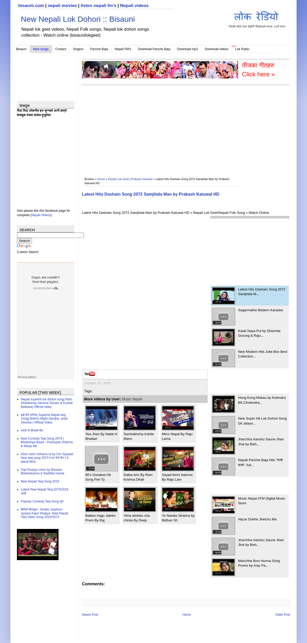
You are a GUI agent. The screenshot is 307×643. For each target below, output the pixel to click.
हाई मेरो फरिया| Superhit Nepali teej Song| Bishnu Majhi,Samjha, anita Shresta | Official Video (44, 418)
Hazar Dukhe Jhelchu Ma (257, 519)
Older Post (282, 615)
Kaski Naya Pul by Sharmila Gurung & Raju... (259, 333)
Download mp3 (187, 49)
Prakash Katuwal (141, 179)
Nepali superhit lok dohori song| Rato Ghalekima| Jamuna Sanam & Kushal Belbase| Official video (47, 403)
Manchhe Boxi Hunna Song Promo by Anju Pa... (259, 563)
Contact (60, 49)
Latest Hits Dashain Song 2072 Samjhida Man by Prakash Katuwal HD (150, 194)
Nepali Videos (41, 215)
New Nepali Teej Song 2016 (40, 481)
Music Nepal (132, 399)
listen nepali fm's (98, 5)
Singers (78, 49)
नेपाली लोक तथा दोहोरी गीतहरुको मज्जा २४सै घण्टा (257, 18)
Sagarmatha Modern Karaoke (260, 310)
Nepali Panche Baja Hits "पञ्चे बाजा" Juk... (260, 462)
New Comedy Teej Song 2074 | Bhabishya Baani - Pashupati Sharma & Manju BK (47, 442)
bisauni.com (31, 5)
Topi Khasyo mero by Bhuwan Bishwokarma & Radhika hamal (42, 471)
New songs (40, 49)
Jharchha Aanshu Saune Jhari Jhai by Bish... (261, 441)
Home (101, 179)
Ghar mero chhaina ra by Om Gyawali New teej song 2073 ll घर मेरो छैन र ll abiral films (47, 457)
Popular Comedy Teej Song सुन (42, 501)
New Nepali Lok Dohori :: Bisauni (78, 19)
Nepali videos (134, 5)
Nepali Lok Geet (118, 179)
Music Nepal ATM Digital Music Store (261, 500)
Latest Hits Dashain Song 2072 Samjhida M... (261, 291)
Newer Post (90, 615)
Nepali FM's (123, 49)
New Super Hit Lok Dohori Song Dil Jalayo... (262, 420)
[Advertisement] (141, 127)
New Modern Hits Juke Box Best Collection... (262, 354)
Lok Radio (242, 49)
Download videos (216, 49)
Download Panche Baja (154, 49)
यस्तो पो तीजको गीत (32, 430)
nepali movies (62, 5)
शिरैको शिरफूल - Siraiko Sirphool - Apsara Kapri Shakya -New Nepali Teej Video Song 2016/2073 (44, 513)
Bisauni (21, 49)
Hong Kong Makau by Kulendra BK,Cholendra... (262, 400)
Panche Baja (99, 49)
